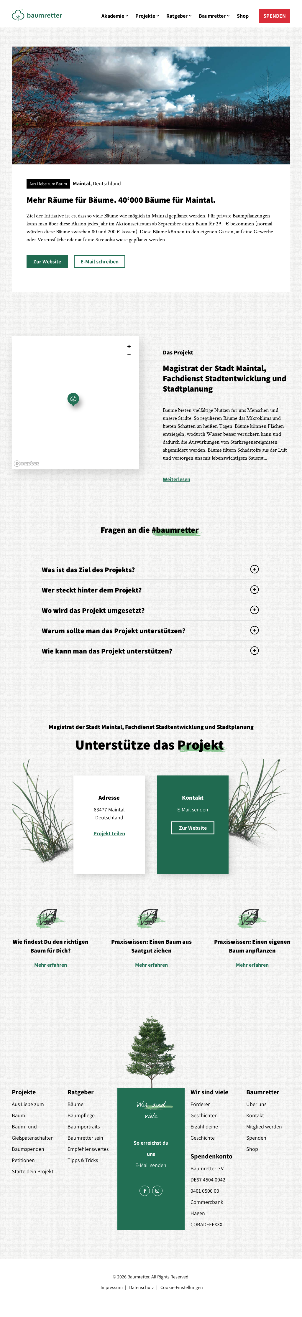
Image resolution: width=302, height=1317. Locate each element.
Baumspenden (28, 1149)
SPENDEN (274, 15)
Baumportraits (84, 1126)
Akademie (115, 16)
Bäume (75, 1104)
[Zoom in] (129, 346)
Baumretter (215, 16)
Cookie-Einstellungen (181, 1287)
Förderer (200, 1104)
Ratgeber (179, 16)
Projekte (147, 16)
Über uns (256, 1104)
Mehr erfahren (50, 964)
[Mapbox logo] (27, 463)
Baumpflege (81, 1115)
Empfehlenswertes (88, 1149)
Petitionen (23, 1160)
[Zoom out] (129, 355)
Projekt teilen (109, 833)
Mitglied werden (264, 1126)
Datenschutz (141, 1287)
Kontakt (255, 1115)
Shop (243, 15)
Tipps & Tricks (83, 1160)
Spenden (256, 1137)
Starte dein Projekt (32, 1171)
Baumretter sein (85, 1137)
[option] (50, 938)
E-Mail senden (192, 809)
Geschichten (204, 1115)
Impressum (112, 1287)
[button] (47, 261)
